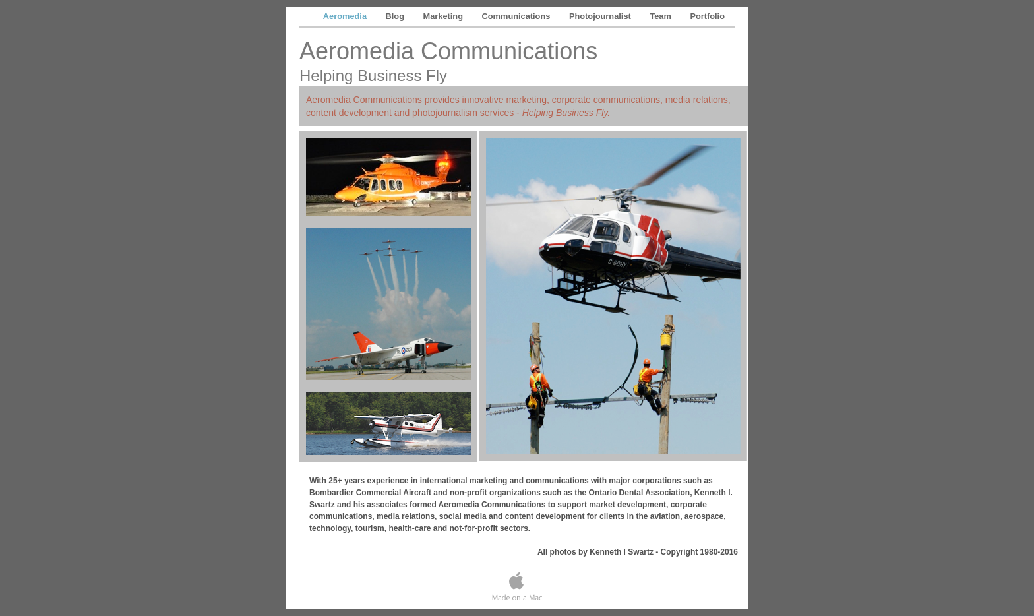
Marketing (444, 16)
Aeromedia (346, 16)
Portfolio (707, 16)
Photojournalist (601, 16)
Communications (517, 16)
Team (661, 16)
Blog (396, 16)
